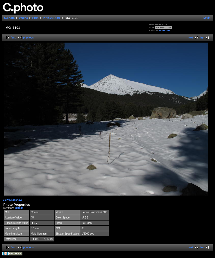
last (202, 37)
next (190, 37)
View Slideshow (12, 200)
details (19, 208)
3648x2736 (164, 30)
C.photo (9, 17)
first (13, 37)
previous (28, 37)
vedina (23, 17)
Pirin (35, 17)
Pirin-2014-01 (51, 17)
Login (207, 17)
